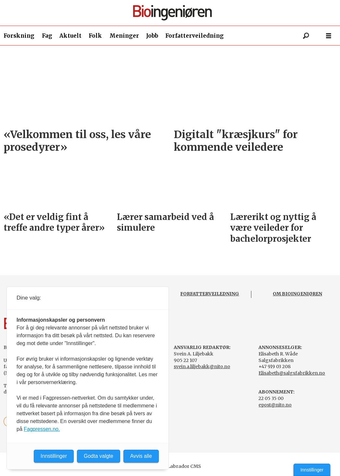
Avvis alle (141, 456)
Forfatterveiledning (194, 35)
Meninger (124, 35)
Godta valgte (98, 456)
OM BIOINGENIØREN (297, 294)
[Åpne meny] (328, 36)
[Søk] (306, 35)
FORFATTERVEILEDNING (209, 294)
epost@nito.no (275, 405)
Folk (95, 35)
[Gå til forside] (172, 13)
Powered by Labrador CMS (170, 466)
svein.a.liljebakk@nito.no (202, 366)
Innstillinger (311, 469)
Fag (47, 35)
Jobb (152, 35)
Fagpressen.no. (42, 429)
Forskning (19, 35)
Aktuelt (70, 35)
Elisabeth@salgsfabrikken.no (291, 373)
